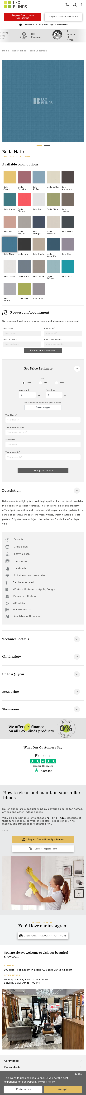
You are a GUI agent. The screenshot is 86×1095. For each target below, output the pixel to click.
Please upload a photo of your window (43, 402)
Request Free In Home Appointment (23, 16)
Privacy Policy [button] (46, 1082)
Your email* (49, 328)
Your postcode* (10, 339)
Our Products (43, 1060)
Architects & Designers (33, 25)
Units (43, 378)
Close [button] (78, 1074)
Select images (43, 407)
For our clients (43, 1067)
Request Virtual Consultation (63, 16)
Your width (24, 390)
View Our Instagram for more (43, 936)
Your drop (50, 390)
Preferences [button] (23, 1089)
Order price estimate (43, 470)
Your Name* (8, 328)
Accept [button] (62, 1089)
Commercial (58, 25)
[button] (80, 1019)
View (7, 830)
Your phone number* (53, 339)
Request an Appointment (42, 350)
